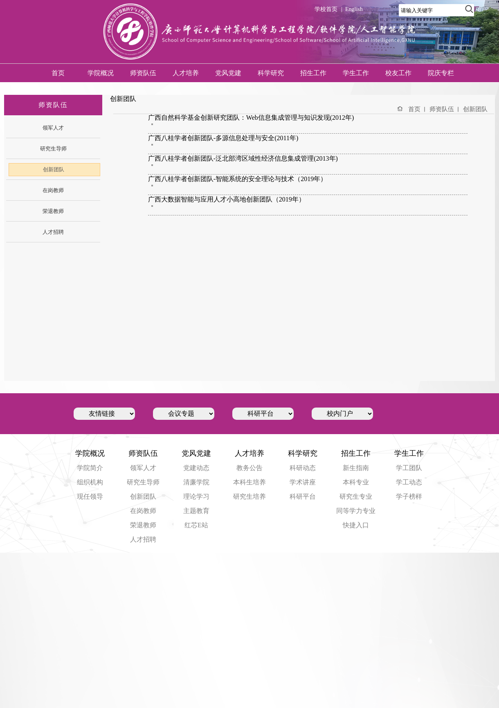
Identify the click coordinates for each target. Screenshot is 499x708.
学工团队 (409, 467)
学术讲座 (303, 482)
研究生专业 (355, 496)
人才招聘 (143, 539)
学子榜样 (409, 496)
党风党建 (228, 72)
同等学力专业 (355, 510)
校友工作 (398, 72)
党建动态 (196, 467)
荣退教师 (143, 525)
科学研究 (271, 72)
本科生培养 (249, 482)
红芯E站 (196, 525)
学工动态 (409, 482)
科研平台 (303, 496)
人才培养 (186, 72)
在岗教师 (143, 510)
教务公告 (249, 467)
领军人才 (143, 467)
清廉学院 (196, 482)
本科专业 (356, 482)
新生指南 (356, 467)
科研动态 (303, 467)
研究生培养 (249, 496)
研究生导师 (143, 482)
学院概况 (101, 72)
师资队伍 (143, 72)
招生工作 (313, 72)
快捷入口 (356, 525)
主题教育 (196, 510)
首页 (58, 72)
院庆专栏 (441, 72)
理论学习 (196, 496)
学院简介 (90, 467)
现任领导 (90, 496)
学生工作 (356, 72)
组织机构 (90, 482)
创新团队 (475, 109)
